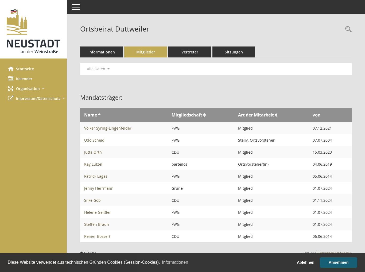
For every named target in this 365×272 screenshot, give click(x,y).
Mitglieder (145, 52)
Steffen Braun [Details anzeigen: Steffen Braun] (96, 224)
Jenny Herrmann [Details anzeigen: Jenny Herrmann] (99, 188)
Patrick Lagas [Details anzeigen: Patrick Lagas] (95, 176)
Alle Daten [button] (98, 68)
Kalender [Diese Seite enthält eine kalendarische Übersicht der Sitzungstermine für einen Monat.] (20, 78)
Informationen (101, 52)
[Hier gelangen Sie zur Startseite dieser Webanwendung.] (33, 31)
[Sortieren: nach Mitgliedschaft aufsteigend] (204, 115)
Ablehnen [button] (305, 262)
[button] (33, 89)
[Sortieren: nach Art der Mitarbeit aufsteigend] (276, 115)
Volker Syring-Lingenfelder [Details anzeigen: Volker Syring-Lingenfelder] (107, 128)
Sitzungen (234, 52)
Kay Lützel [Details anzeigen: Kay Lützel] (93, 164)
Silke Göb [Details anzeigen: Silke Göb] (92, 200)
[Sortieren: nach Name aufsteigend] (99, 115)
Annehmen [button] (338, 262)
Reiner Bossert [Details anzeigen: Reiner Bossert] (97, 236)
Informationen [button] (175, 262)
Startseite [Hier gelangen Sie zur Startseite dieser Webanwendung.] (21, 68)
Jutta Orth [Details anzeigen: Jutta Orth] (93, 152)
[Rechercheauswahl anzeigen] (347, 29)
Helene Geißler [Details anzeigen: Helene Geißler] (97, 212)
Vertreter (189, 52)
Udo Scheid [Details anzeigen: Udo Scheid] (94, 140)
